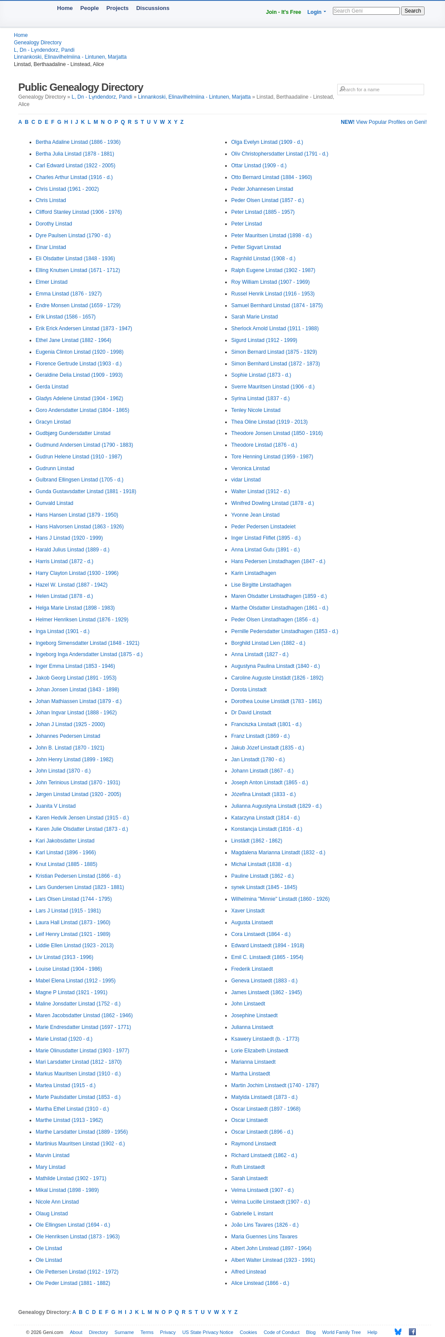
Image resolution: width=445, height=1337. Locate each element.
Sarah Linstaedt (249, 1178)
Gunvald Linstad (54, 503)
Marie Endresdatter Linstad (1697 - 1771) (83, 1027)
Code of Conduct (282, 1332)
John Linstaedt (248, 1004)
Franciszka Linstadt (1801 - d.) (266, 724)
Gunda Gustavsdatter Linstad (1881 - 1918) (86, 491)
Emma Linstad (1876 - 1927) (69, 294)
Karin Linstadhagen (253, 573)
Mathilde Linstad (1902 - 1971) (71, 1178)
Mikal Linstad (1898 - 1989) (67, 1190)
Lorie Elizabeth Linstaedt (259, 1051)
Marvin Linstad (53, 1155)
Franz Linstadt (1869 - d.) (260, 736)
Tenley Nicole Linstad (255, 410)
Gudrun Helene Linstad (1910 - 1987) (79, 457)
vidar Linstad (246, 480)
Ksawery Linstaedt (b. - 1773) (265, 1039)
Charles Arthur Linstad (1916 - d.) (74, 177)
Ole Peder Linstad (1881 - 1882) (73, 1283)
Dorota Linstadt (248, 690)
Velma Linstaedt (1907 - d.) (262, 1190)
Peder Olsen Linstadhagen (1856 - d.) (275, 620)
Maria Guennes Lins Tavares (264, 1237)
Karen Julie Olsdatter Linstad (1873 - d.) (82, 829)
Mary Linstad (51, 1167)
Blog (310, 1332)
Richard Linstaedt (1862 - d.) (264, 1155)
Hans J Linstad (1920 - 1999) (69, 538)
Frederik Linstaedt (252, 969)
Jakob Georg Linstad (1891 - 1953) (76, 678)
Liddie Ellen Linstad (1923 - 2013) (74, 945)
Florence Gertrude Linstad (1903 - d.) (79, 364)
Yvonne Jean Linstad (255, 515)
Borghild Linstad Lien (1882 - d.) (268, 643)
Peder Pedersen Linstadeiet (263, 527)
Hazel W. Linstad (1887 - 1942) (71, 585)
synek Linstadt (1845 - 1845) (264, 887)
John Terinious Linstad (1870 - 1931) (78, 783)
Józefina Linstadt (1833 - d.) (263, 794)
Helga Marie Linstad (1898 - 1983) (75, 608)
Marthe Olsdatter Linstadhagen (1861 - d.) (279, 608)
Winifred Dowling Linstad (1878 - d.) (272, 503)
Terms (146, 1332)
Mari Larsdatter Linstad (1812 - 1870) (79, 1062)
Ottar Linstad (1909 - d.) (258, 166)
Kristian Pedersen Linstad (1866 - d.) (78, 876)
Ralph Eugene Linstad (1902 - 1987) (273, 270)
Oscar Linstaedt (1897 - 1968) (265, 1109)
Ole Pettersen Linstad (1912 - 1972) (77, 1272)
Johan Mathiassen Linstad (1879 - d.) (79, 701)
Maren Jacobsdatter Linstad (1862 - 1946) (84, 1015)
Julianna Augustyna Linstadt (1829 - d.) (276, 806)
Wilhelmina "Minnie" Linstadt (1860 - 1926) (280, 899)
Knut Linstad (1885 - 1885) (66, 864)
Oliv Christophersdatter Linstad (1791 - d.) (279, 154)
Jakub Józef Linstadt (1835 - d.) (267, 748)
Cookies (248, 1332)
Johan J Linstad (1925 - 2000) (70, 724)
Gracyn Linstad (53, 422)
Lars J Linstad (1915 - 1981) (68, 911)
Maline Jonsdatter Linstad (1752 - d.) (78, 1004)
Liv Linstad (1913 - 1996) (64, 957)
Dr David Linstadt (251, 713)
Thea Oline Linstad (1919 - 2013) (269, 422)
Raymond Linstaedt (253, 1144)
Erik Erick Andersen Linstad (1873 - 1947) (84, 328)
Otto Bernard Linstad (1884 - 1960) (271, 177)
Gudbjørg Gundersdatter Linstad (73, 433)
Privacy (168, 1332)
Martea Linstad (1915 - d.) (66, 1085)
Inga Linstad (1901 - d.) (63, 631)
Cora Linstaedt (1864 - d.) (261, 934)
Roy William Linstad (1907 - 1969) (270, 282)
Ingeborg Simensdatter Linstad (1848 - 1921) (87, 643)
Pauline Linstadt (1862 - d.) (262, 876)
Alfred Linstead (248, 1272)
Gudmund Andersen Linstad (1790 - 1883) (84, 445)
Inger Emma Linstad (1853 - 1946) (75, 666)
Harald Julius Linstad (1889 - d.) (73, 550)
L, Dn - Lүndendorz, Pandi (44, 50)
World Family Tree (341, 1332)
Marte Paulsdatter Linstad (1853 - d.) (78, 1097)
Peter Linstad (246, 224)
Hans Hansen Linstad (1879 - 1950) (77, 515)
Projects (117, 8)
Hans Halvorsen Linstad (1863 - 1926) (80, 527)
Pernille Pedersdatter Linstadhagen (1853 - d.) (284, 631)
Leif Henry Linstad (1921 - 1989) (73, 934)
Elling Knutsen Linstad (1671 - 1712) (78, 270)
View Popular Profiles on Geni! (384, 122)
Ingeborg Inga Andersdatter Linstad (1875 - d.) (89, 654)
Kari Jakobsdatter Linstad (65, 841)
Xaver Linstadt (248, 911)
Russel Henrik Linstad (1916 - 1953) (273, 294)
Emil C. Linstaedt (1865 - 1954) (267, 957)
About (76, 1332)
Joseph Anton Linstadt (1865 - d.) (269, 783)
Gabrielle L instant (252, 1214)
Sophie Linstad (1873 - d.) (261, 375)
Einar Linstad (51, 247)
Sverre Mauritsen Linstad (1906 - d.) (273, 387)
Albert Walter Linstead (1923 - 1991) (273, 1260)
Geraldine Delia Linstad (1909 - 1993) (79, 375)
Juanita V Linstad (56, 806)
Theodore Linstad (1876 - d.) (264, 445)
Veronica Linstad (250, 468)
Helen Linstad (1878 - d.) (64, 596)
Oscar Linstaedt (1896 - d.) (262, 1132)
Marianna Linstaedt (253, 1062)
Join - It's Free (283, 12)
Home (65, 8)
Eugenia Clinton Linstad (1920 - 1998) (79, 352)
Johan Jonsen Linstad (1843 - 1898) (77, 690)
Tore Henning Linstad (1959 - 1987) (272, 457)
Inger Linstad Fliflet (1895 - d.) (266, 538)
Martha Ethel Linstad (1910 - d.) (72, 1109)
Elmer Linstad (51, 282)
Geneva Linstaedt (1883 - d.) (264, 981)
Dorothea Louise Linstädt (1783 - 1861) (276, 701)
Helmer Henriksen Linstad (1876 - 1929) (82, 620)
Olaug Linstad (52, 1214)
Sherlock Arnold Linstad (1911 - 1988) (275, 328)
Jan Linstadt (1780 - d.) (258, 759)
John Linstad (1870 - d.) (63, 771)
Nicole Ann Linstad (57, 1202)
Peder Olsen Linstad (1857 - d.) (267, 200)
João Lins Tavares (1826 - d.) (265, 1225)
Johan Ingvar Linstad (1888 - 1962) (76, 713)
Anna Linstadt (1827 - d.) (260, 654)
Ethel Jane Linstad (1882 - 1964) (73, 340)
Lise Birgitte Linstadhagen (261, 585)
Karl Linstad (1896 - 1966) (66, 852)
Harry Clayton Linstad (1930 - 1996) (77, 573)
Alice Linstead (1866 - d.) (260, 1283)
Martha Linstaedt (250, 1074)
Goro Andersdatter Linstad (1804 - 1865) (82, 410)
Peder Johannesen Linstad (262, 189)
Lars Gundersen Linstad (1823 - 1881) (80, 887)
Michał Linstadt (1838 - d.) (261, 864)
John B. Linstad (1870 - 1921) (70, 748)
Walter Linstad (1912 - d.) (260, 491)
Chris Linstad (51, 200)
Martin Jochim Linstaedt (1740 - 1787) (275, 1085)
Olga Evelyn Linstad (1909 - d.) (267, 142)
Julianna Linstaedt (252, 1027)
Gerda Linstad (52, 387)
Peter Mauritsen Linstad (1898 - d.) (271, 235)
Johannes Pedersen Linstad (68, 736)
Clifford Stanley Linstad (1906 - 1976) (79, 212)
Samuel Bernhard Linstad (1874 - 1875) (277, 305)
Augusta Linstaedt (252, 922)
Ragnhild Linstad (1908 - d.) (263, 258)
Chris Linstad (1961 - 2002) (67, 189)
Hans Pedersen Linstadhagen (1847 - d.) (278, 561)
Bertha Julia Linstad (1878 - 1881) (75, 154)
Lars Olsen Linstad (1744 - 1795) (74, 899)
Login (314, 12)
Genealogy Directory (37, 43)
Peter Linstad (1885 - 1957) (263, 212)
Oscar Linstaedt (249, 1120)
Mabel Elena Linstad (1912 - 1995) (76, 981)
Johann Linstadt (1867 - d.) (262, 771)
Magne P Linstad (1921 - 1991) (71, 992)
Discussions (152, 8)
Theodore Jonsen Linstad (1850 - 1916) (277, 433)
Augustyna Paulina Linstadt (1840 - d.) (275, 666)
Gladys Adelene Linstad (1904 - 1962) (79, 398)
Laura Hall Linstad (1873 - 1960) (73, 922)
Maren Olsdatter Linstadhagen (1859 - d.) (279, 596)
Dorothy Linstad (54, 224)
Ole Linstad (49, 1248)
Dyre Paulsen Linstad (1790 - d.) (73, 235)
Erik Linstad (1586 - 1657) (66, 317)
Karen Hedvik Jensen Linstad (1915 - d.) (82, 818)
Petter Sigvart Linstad (256, 247)
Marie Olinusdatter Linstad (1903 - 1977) (82, 1051)
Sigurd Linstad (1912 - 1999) (264, 340)
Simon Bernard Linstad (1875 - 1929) (274, 352)
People (89, 8)
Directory (98, 1332)
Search (413, 11)
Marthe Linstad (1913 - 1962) (69, 1120)
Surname (124, 1332)
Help (373, 1332)
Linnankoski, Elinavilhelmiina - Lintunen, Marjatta (70, 57)
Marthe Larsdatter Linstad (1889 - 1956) (82, 1132)
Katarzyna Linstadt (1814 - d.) (265, 818)
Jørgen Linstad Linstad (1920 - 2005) (78, 794)
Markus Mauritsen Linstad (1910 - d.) (78, 1074)
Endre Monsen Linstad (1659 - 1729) (78, 305)
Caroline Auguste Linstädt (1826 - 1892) (277, 678)
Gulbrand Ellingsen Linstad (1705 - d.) (79, 480)
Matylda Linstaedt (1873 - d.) (264, 1097)
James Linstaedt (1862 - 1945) (266, 992)
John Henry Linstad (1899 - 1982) (74, 759)
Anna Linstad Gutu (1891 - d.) (265, 550)
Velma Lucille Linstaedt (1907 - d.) (270, 1202)
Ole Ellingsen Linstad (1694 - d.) (73, 1225)
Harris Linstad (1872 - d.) (64, 561)
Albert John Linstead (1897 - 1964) (271, 1248)
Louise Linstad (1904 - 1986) (69, 969)
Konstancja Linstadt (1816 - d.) (266, 829)
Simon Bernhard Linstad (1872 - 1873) (275, 364)
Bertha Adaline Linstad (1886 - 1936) (78, 142)
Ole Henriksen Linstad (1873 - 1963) (78, 1237)
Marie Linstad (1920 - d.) (64, 1039)
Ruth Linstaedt (248, 1167)
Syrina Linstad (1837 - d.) (260, 398)
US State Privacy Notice (207, 1332)
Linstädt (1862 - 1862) (256, 841)
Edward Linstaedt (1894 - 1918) (267, 945)
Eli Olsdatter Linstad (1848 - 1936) (75, 258)
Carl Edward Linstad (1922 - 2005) (75, 166)
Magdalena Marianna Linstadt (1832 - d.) (278, 852)
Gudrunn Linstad (55, 468)
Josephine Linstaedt (254, 1015)
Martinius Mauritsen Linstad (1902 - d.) (80, 1144)
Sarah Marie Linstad (254, 317)
